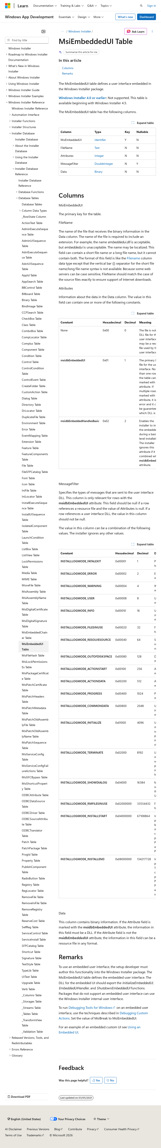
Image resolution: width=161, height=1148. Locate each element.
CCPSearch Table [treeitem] (32, 312)
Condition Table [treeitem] (32, 356)
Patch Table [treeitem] (29, 842)
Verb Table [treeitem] (28, 989)
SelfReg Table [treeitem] (30, 927)
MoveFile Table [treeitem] (31, 585)
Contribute (75, 1129)
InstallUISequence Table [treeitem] (33, 517)
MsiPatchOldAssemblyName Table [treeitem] (35, 733)
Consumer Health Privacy (120, 1129)
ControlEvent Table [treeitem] (34, 380)
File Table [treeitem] (27, 465)
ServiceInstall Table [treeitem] (34, 939)
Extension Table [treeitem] (31, 442)
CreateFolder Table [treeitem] (33, 386)
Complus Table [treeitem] (31, 343)
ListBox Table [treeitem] (30, 549)
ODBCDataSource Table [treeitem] (33, 803)
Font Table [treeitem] (28, 478)
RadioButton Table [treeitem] (33, 878)
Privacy (91, 1129)
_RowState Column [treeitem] (34, 217)
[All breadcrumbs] (62, 31)
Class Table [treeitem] (28, 325)
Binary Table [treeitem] (29, 300)
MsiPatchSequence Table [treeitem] (34, 745)
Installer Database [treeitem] (26, 139)
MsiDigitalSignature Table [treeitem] (34, 623)
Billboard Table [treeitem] (31, 294)
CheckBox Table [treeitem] (32, 318)
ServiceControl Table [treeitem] (35, 933)
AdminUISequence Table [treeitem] (34, 243)
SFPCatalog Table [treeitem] (33, 946)
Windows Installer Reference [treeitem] (30, 108)
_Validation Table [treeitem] (32, 1031)
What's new (125, 17)
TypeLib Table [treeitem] (30, 970)
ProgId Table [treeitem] (30, 854)
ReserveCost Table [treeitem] (33, 921)
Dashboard (147, 17)
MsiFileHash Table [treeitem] (33, 655)
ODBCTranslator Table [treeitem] (32, 833)
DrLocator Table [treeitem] (32, 411)
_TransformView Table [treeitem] (32, 1022)
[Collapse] (43, 31)
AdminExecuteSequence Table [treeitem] (35, 231)
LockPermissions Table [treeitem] (32, 564)
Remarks (67, 73)
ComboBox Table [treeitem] (32, 331)
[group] (107, 393)
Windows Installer (79, 31)
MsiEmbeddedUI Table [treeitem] (32, 646)
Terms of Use (13, 1135)
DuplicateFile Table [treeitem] (33, 417)
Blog (57, 1129)
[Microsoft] (7, 5)
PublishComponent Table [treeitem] (34, 869)
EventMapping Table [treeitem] (35, 436)
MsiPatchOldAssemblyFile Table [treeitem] (35, 722)
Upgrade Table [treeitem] (31, 983)
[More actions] (152, 31)
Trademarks (34, 1135)
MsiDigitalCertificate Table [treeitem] (35, 612)
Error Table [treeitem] (28, 429)
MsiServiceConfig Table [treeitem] (33, 757)
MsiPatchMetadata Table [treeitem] (34, 710)
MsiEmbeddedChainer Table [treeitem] (34, 635)
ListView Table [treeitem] (30, 555)
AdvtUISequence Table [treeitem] (32, 266)
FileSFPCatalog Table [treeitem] (35, 472)
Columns (67, 68)
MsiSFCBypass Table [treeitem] (34, 777)
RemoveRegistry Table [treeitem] (32, 912)
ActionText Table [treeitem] (32, 223)
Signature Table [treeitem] (31, 958)
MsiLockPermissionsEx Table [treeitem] (34, 664)
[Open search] (141, 5)
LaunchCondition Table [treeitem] (33, 540)
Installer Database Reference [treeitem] (29, 183)
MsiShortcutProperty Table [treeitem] (34, 786)
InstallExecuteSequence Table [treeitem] (34, 505)
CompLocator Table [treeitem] (34, 337)
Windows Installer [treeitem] (19, 48)
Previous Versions (38, 1129)
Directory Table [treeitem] (31, 405)
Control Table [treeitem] (30, 362)
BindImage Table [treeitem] (32, 306)
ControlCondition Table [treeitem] (33, 371)
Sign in (151, 6)
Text (97, 148)
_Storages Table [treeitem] (32, 1001)
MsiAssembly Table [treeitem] (34, 591)
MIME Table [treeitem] (29, 579)
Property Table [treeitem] (31, 860)
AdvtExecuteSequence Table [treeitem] (34, 255)
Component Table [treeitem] (33, 349)
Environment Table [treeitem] (33, 423)
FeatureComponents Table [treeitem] (35, 456)
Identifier (100, 140)
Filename (133, 258)
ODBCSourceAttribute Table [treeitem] (35, 821)
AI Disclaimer (13, 1129)
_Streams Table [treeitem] (31, 1008)
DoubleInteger (104, 164)
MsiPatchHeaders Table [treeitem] (33, 699)
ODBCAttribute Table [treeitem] (35, 795)
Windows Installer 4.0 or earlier (82, 97)
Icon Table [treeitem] (28, 484)
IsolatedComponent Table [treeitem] (34, 528)
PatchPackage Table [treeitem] (34, 848)
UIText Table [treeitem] (29, 977)
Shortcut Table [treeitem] (31, 952)
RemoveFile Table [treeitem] (32, 897)
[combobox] (27, 40)
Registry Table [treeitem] (30, 885)
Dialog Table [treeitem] (29, 398)
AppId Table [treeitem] (29, 275)
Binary (99, 172)
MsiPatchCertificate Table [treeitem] (34, 687)
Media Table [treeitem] (29, 573)
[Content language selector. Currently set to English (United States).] (24, 1119)
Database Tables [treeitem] (32, 204)
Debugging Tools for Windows (90, 1007)
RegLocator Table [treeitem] (33, 891)
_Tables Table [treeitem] (30, 1014)
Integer (99, 156)
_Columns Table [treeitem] (32, 995)
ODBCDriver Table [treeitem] (33, 813)
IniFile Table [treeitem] (29, 490)
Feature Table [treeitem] (30, 448)
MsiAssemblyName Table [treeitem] (34, 600)
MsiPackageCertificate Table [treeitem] (35, 676)
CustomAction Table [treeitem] (34, 392)
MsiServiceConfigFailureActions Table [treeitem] (35, 768)
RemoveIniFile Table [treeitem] (34, 903)
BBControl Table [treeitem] (32, 288)
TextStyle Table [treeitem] (31, 964)
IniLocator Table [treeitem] (32, 496)
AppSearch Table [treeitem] (32, 281)
